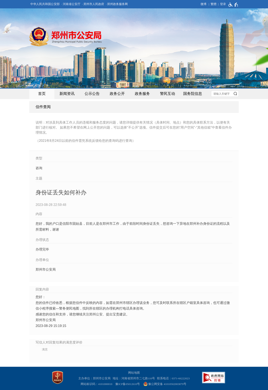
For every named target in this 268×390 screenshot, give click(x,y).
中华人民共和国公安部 (45, 4)
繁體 (213, 4)
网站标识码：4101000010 (97, 384)
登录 (223, 4)
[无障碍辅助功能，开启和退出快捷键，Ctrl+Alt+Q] (233, 4)
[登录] (221, 4)
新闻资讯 (67, 94)
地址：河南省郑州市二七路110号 (134, 378)
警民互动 (167, 94)
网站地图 (134, 372)
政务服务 (142, 94)
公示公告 (92, 94)
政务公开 (117, 94)
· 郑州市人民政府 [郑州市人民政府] (93, 4)
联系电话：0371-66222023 (173, 378)
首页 (42, 94)
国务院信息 (192, 94)
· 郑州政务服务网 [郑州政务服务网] (117, 4)
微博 (203, 4)
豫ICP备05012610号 (127, 384)
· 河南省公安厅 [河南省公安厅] (70, 4)
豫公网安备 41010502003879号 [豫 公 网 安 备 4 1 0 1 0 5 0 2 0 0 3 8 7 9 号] (164, 384)
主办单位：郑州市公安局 (95, 378)
